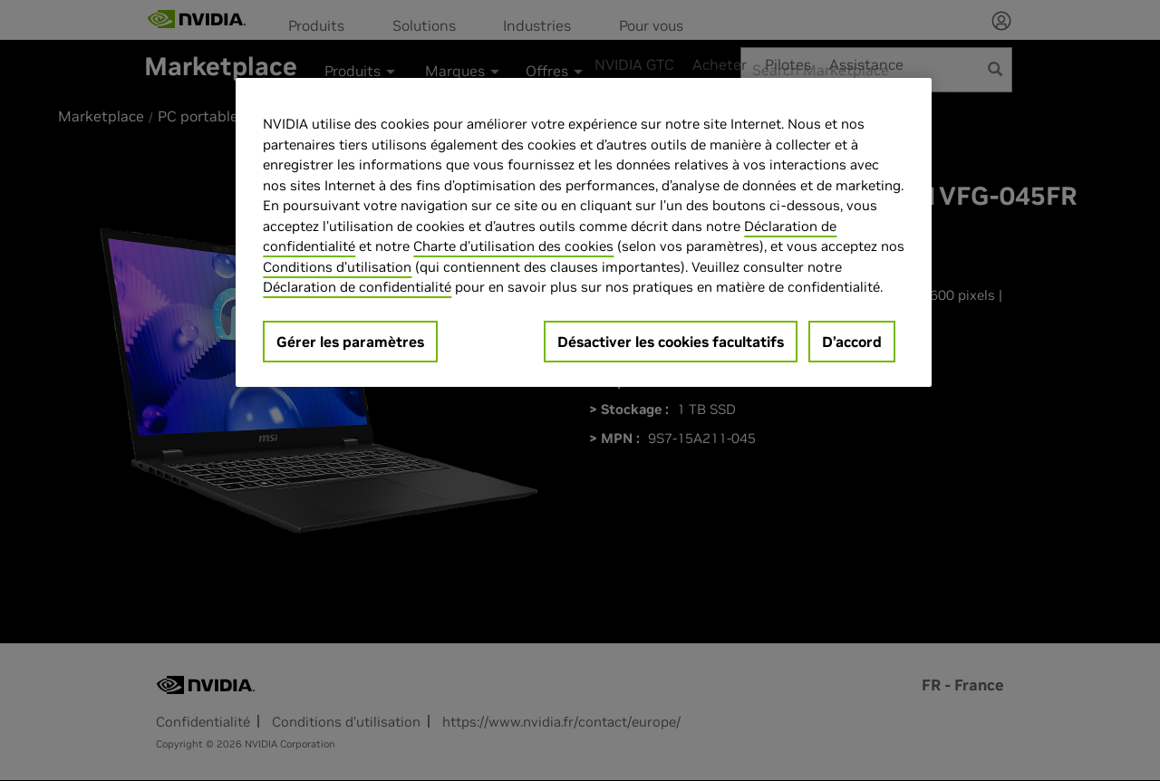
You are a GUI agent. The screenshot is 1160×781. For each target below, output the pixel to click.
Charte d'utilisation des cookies (513, 246)
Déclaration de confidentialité (357, 286)
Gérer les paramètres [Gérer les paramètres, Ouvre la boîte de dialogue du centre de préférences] (350, 342)
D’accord (852, 342)
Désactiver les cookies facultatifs (670, 342)
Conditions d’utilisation (337, 266)
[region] (584, 232)
